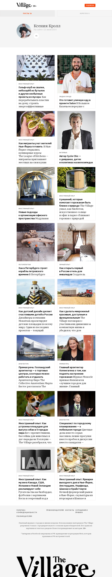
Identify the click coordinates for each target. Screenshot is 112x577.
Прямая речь (64, 364)
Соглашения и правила (81, 511)
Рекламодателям (24, 516)
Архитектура (24, 364)
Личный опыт (64, 264)
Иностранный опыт (26, 84)
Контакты (69, 510)
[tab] (27, 13)
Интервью (63, 152)
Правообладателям (55, 510)
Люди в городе (65, 96)
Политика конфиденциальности (27, 511)
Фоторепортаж (25, 264)
